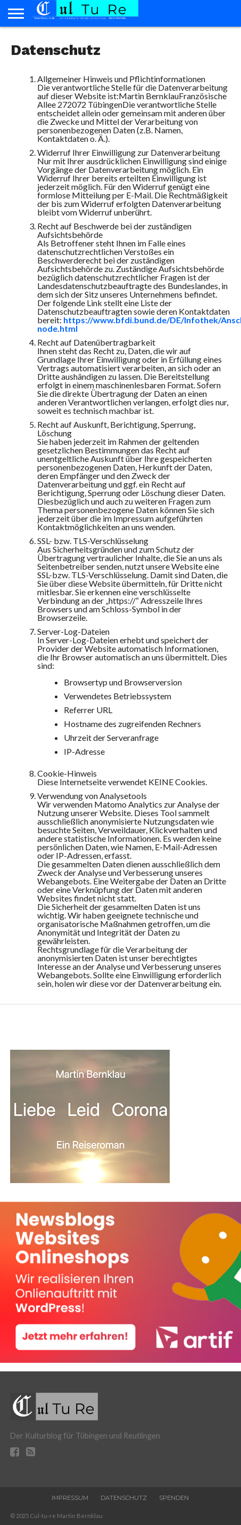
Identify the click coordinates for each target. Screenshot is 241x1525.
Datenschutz (124, 1498)
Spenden (174, 1498)
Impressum (70, 1498)
